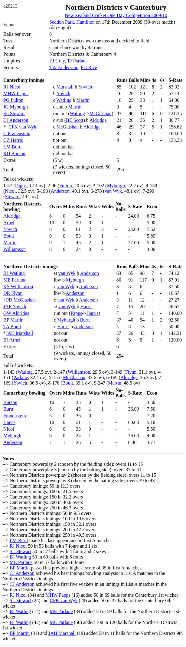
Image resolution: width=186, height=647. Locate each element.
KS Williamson (18, 286)
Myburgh (116, 185)
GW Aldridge (16, 313)
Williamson (14, 249)
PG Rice (89, 67)
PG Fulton (13, 100)
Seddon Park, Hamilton (72, 22)
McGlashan (100, 113)
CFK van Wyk (22, 126)
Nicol (10, 191)
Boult (8, 235)
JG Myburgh (15, 106)
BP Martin (13, 319)
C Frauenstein (16, 133)
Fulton (65, 185)
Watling (63, 100)
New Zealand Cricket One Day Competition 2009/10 (116, 15)
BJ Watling (14, 273)
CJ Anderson (15, 120)
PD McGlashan (21, 299)
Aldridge (98, 120)
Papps (21, 185)
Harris (86, 306)
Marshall (64, 86)
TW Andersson (63, 67)
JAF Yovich (14, 306)
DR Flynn (13, 293)
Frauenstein (14, 415)
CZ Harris (13, 140)
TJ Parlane (77, 60)
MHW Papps (15, 93)
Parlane (20, 377)
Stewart (12, 196)
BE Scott (74, 120)
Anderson (60, 191)
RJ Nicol (11, 86)
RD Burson (14, 153)
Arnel (8, 222)
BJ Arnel (11, 339)
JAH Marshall (19, 333)
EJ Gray (57, 60)
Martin (83, 100)
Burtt (85, 319)
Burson (10, 402)
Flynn (130, 372)
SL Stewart (14, 113)
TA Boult (12, 326)
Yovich (85, 86)
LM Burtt (12, 146)
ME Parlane (14, 279)
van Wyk (113, 191)
